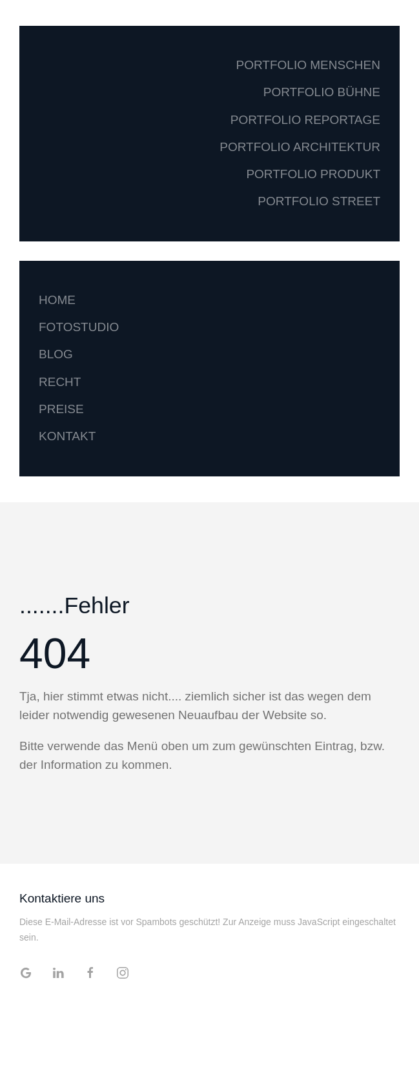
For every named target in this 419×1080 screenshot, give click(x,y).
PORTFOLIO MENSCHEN (308, 65)
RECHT (60, 382)
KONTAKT (67, 436)
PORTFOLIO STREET (319, 201)
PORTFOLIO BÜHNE (321, 92)
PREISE (61, 409)
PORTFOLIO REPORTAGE (305, 120)
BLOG (56, 354)
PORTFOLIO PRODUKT (313, 174)
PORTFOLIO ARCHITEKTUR (300, 147)
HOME (57, 300)
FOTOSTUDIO (79, 327)
